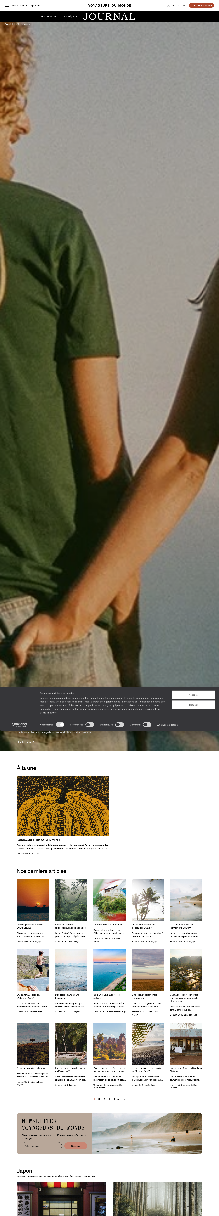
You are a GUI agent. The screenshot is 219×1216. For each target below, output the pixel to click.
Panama (72, 1085)
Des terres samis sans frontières (67, 996)
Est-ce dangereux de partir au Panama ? (70, 1069)
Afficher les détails (167, 1210)
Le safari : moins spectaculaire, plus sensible (70, 926)
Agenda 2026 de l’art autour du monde (38, 839)
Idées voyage (35, 941)
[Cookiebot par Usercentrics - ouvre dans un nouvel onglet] (19, 1210)
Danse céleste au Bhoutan (107, 924)
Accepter (193, 1180)
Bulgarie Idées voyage (116, 1012)
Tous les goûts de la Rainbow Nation (186, 1069)
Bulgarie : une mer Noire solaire (106, 996)
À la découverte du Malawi (31, 1068)
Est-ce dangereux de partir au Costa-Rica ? (147, 1069)
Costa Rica (150, 1085)
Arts (37, 853)
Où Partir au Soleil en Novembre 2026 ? (181, 926)
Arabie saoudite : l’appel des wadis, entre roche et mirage (109, 1069)
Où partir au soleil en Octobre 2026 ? (28, 996)
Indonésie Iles (190, 1015)
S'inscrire (75, 1145)
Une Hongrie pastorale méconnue (144, 996)
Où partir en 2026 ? (49, 711)
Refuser (193, 1190)
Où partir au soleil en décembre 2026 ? (143, 926)
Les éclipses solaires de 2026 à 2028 (30, 926)
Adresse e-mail (32, 1145)
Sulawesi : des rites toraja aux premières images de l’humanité (184, 998)
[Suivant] (123, 1099)
